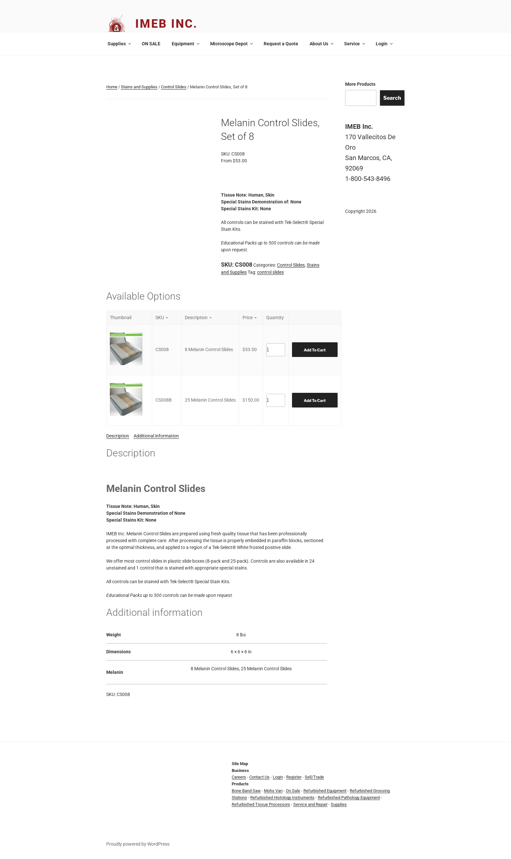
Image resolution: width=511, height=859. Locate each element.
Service (355, 43)
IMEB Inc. (166, 24)
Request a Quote (281, 43)
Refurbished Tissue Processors (261, 804)
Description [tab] (117, 435)
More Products (360, 84)
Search (392, 98)
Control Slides (173, 86)
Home (111, 86)
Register (293, 777)
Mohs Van (273, 790)
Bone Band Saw (246, 790)
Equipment (186, 43)
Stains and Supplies (139, 86)
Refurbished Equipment (324, 790)
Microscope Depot (232, 43)
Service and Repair (310, 804)
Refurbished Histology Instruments (282, 797)
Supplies (120, 43)
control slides (270, 272)
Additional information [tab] (156, 435)
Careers (239, 777)
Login (385, 43)
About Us (322, 43)
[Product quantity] (275, 349)
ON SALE (151, 43)
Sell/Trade (314, 777)
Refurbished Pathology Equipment (349, 797)
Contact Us (259, 777)
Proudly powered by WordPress (137, 844)
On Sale (293, 790)
